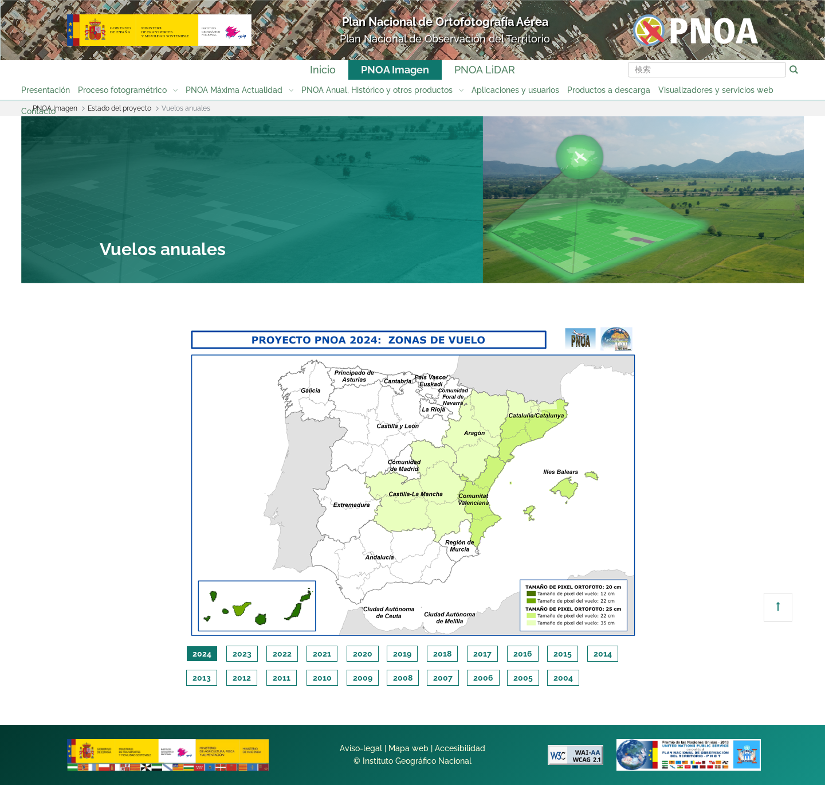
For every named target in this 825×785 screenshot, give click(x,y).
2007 (443, 677)
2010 (322, 677)
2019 (402, 653)
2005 (523, 677)
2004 (563, 677)
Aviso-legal (361, 748)
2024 (201, 653)
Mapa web (408, 748)
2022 (282, 653)
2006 (483, 677)
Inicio (323, 70)
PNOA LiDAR (484, 70)
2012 (242, 677)
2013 (201, 677)
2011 (281, 677)
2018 (442, 653)
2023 (242, 653)
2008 (402, 677)
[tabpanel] (412, 480)
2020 (362, 653)
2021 (322, 653)
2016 (522, 653)
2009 (362, 677)
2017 (482, 653)
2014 (603, 653)
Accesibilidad (460, 748)
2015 (562, 653)
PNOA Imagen (395, 70)
